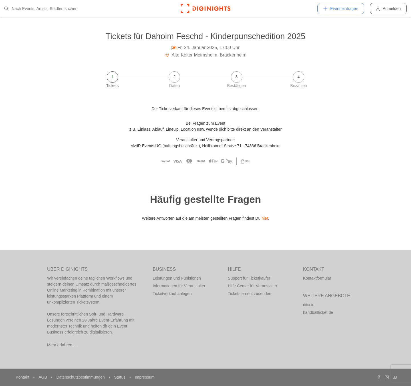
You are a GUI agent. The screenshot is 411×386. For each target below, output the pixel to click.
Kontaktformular (317, 278)
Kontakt (23, 377)
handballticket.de (318, 312)
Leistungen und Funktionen (177, 278)
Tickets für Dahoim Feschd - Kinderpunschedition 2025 (205, 36)
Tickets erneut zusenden (249, 293)
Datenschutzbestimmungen (81, 377)
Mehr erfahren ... (62, 345)
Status (120, 377)
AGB (43, 377)
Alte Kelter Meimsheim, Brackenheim (206, 54)
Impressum (144, 377)
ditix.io (309, 304)
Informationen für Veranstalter (179, 286)
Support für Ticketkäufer (249, 278)
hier (264, 218)
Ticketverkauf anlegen (172, 293)
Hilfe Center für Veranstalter (252, 286)
